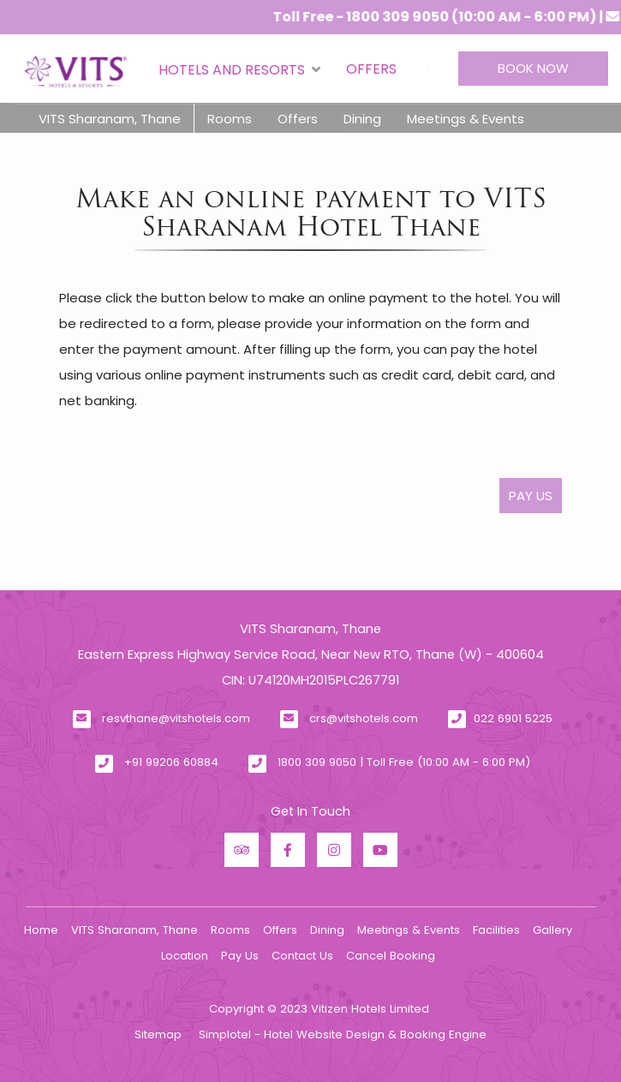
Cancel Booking (390, 955)
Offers (371, 69)
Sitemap (158, 1034)
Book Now (533, 68)
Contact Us (302, 955)
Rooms (229, 119)
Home (41, 930)
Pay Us (240, 955)
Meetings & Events (465, 119)
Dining (362, 119)
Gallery (552, 930)
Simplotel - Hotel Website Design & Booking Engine (343, 1034)
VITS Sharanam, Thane (110, 119)
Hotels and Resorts (239, 69)
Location (184, 955)
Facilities (496, 930)
